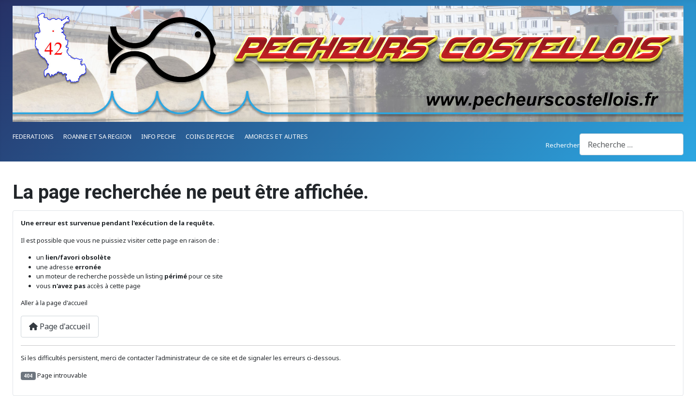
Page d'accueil (59, 326)
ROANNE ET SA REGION (97, 136)
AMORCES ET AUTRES (276, 136)
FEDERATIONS (33, 136)
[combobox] (631, 144)
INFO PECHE (158, 136)
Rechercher (563, 145)
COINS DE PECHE (210, 136)
